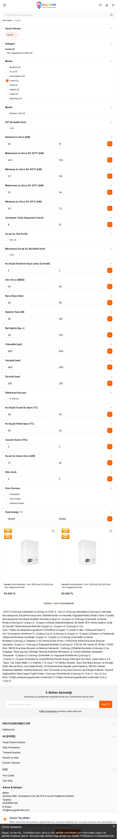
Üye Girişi (7, 780)
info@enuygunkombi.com (16, 810)
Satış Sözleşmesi (11, 747)
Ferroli (7, 584)
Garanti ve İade (11, 757)
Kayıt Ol (106, 704)
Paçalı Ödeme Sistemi (14, 742)
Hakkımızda (9, 729)
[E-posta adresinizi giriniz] (58, 704)
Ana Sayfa (7, 20)
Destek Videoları (11, 762)
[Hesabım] (107, 5)
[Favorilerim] (100, 5)
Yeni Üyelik (8, 775)
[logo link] (52, 5)
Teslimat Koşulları (11, 752)
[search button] (111, 15)
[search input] (59, 15)
